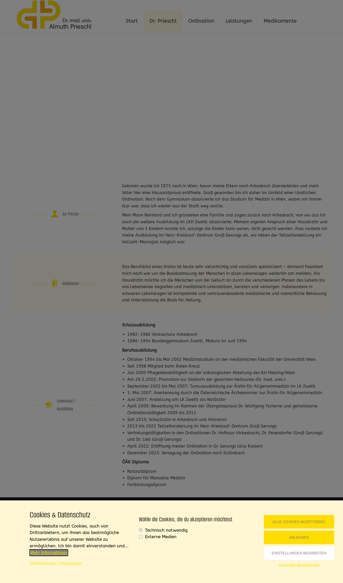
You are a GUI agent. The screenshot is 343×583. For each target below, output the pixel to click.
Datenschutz (42, 563)
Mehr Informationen (49, 552)
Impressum (70, 563)
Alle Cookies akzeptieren (299, 522)
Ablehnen (299, 537)
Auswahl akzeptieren (299, 565)
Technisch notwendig (166, 530)
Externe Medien (160, 536)
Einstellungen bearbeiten (299, 553)
